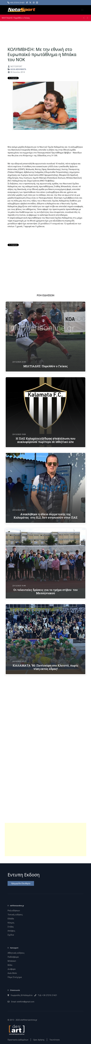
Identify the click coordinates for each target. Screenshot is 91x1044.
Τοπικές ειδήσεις (15, 914)
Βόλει (10, 965)
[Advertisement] (45, 839)
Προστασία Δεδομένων (18, 1039)
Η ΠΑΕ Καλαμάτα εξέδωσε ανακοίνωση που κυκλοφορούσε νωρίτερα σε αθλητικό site (45, 440)
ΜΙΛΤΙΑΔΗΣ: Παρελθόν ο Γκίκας (16, 18)
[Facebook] (27, 2)
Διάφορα (12, 969)
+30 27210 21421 (16, 2)
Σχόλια (11, 934)
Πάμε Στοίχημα (15, 977)
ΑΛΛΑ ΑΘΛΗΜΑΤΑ (18, 69)
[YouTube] (37, 2)
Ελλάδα (11, 918)
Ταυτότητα (54, 1039)
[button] (82, 10)
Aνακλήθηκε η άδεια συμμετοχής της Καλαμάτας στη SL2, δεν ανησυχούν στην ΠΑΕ (45, 515)
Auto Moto (12, 973)
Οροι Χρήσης (39, 1039)
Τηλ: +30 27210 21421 (45, 995)
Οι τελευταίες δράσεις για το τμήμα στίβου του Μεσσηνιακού (45, 591)
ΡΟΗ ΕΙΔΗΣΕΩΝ (45, 295)
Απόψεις (11, 930)
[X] (30, 2)
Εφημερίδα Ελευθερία (20, 883)
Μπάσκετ (12, 961)
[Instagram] (33, 2)
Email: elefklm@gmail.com (21, 1001)
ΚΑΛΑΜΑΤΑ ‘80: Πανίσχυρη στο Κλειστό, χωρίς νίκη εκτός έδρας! (45, 667)
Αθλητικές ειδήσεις (16, 953)
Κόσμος (11, 922)
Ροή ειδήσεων (14, 910)
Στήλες (11, 926)
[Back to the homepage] (22, 10)
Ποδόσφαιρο (13, 957)
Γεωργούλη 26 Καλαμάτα (20, 995)
